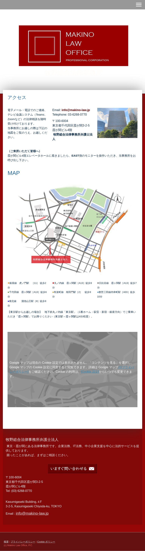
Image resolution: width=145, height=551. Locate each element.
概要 (6, 541)
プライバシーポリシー (23, 541)
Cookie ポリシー (46, 541)
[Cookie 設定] (90, 371)
